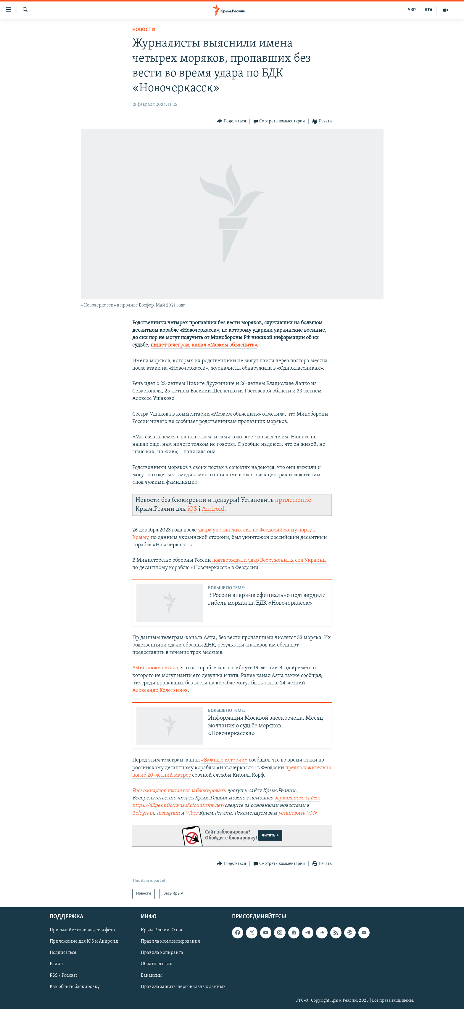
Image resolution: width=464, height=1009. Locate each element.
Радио (56, 964)
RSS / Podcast (63, 975)
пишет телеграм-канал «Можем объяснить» (204, 345)
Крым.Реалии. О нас (162, 930)
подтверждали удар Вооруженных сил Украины (269, 560)
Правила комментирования (170, 941)
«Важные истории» (224, 760)
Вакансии (151, 975)
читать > (270, 835)
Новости (143, 30)
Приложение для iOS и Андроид (84, 941)
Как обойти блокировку (75, 986)
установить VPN (297, 813)
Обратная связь (157, 964)
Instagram (168, 813)
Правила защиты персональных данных (183, 986)
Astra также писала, (156, 668)
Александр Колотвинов (160, 690)
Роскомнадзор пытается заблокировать (179, 791)
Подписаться (63, 952)
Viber (192, 813)
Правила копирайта (162, 952)
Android (213, 509)
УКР (412, 10)
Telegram (143, 813)
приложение (293, 500)
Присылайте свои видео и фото (82, 930)
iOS (192, 509)
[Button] (231, 121)
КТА (428, 10)
